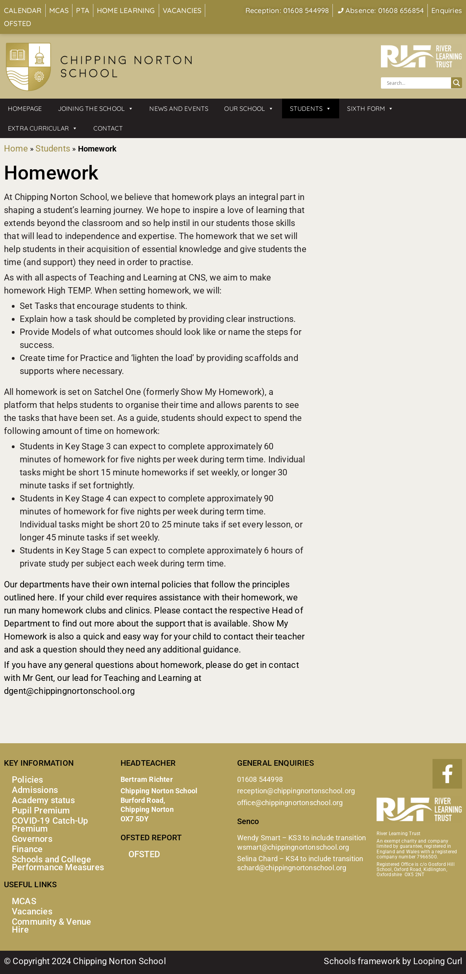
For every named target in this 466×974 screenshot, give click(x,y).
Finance (27, 849)
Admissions (35, 790)
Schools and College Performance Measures (58, 863)
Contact (108, 128)
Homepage (25, 108)
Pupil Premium (41, 810)
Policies (27, 780)
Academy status (43, 800)
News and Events (178, 108)
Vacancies (32, 911)
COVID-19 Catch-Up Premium (50, 825)
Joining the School (96, 108)
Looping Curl (437, 961)
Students (311, 108)
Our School (249, 108)
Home (16, 148)
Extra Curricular (43, 128)
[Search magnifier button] (456, 82)
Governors (32, 839)
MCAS (24, 901)
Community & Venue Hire (51, 926)
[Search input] (418, 82)
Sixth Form (370, 108)
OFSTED (144, 854)
